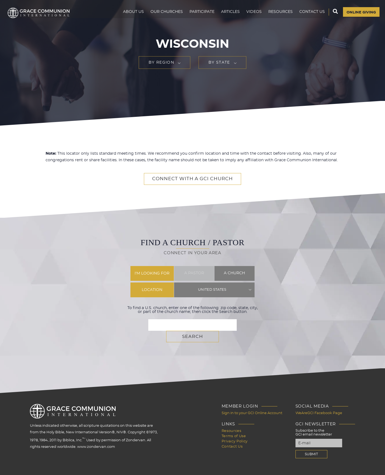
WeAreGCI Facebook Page (318, 401)
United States (212, 290)
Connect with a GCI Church (192, 179)
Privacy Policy (235, 429)
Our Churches (164, 15)
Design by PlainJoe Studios (32, 469)
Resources (278, 15)
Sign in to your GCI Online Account (252, 401)
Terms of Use (234, 424)
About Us (130, 15)
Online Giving (359, 16)
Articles (227, 15)
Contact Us (309, 15)
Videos (251, 15)
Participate (199, 15)
